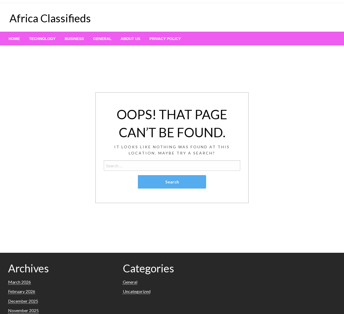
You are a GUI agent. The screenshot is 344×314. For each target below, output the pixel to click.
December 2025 (23, 301)
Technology (42, 39)
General (102, 39)
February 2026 (21, 291)
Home (14, 39)
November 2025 (23, 310)
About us (130, 39)
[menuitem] (14, 38)
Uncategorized (136, 291)
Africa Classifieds (50, 18)
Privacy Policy (165, 39)
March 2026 (19, 281)
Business (74, 39)
